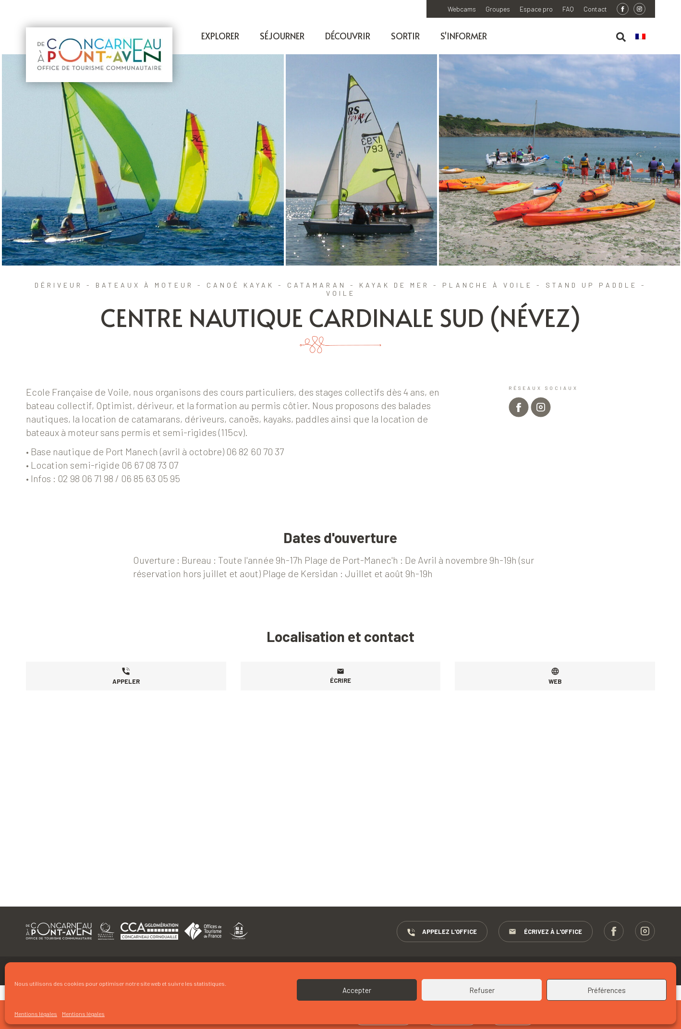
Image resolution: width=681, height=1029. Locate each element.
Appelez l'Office (442, 932)
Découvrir (347, 36)
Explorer (220, 36)
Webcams (462, 9)
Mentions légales (35, 1013)
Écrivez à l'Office (545, 932)
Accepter (356, 990)
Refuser (482, 990)
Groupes (498, 9)
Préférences (607, 990)
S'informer (463, 36)
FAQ (568, 9)
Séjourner (282, 36)
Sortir (405, 36)
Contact (595, 9)
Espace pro (536, 9)
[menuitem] (645, 37)
